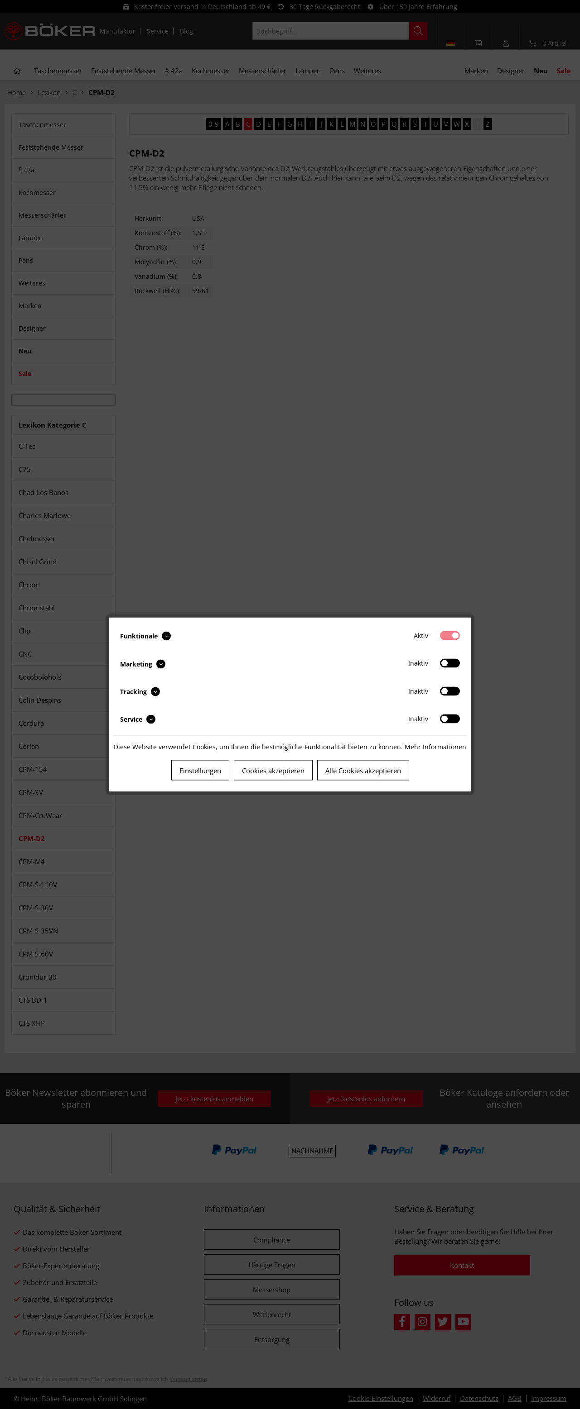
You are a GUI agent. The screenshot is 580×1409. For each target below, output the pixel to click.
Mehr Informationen (435, 747)
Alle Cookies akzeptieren (363, 770)
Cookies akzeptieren (273, 770)
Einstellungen (200, 770)
